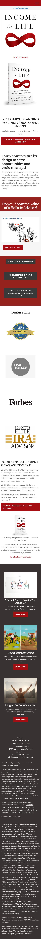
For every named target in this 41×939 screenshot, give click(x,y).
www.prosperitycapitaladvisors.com (17, 933)
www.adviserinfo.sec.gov (11, 901)
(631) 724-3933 (20, 57)
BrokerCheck (13, 765)
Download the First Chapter (20, 557)
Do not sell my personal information (19, 812)
